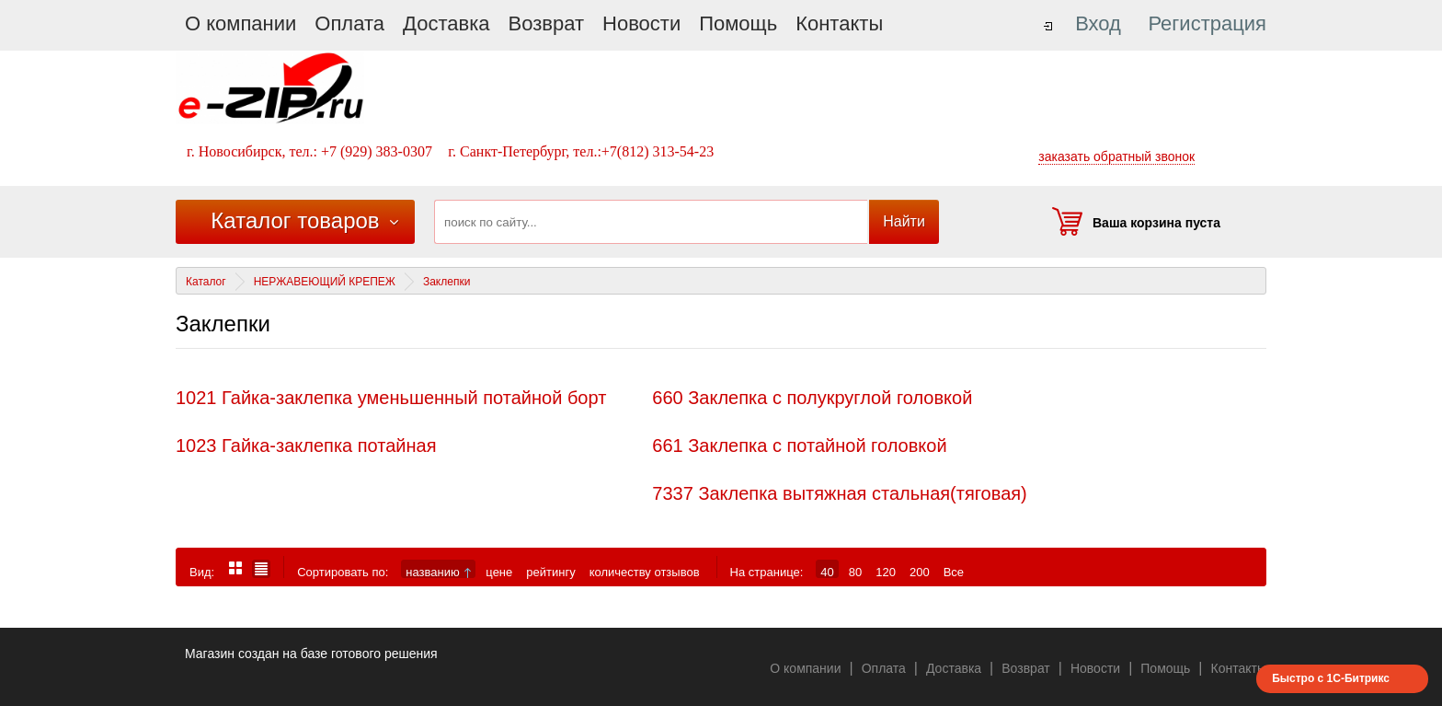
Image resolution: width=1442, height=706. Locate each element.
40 (826, 571)
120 (886, 571)
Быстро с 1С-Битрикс (1331, 678)
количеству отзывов (644, 571)
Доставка (446, 23)
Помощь (738, 23)
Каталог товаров (295, 220)
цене (499, 571)
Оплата (349, 23)
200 (920, 571)
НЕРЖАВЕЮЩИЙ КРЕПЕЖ (324, 281)
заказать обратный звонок (1116, 156)
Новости (641, 23)
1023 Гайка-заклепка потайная (306, 445)
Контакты (839, 23)
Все (954, 571)
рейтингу (550, 571)
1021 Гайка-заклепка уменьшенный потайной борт (391, 398)
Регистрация (1207, 23)
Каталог (206, 281)
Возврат (547, 23)
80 (855, 571)
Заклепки (446, 281)
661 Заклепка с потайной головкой (799, 445)
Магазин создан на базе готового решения (311, 653)
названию (438, 571)
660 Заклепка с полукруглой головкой (812, 398)
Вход (1098, 23)
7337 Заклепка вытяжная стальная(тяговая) (839, 493)
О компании (240, 23)
